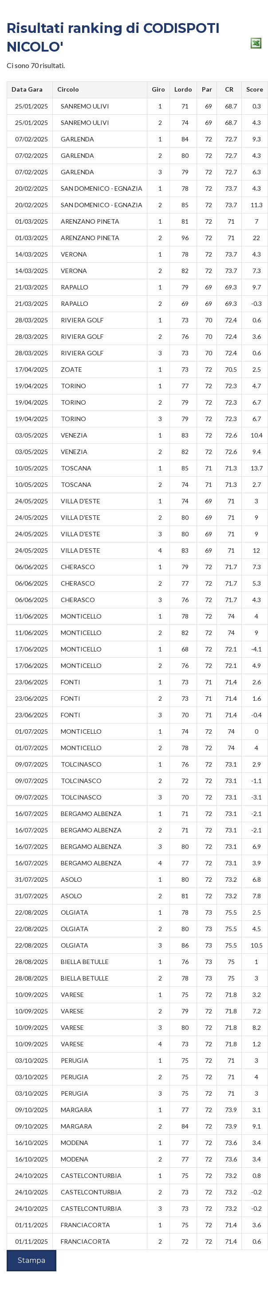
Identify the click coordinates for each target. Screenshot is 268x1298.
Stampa (31, 1260)
